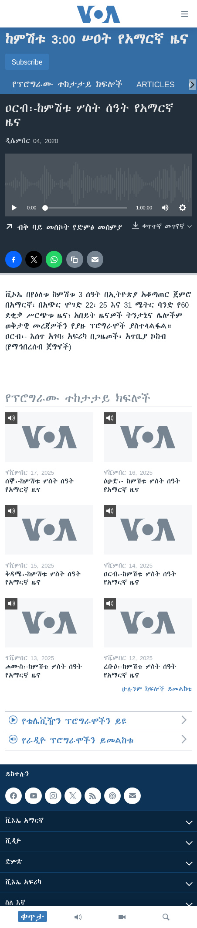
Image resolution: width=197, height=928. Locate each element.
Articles (155, 84)
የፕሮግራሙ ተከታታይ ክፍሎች (67, 84)
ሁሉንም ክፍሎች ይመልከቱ (157, 688)
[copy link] (74, 259)
